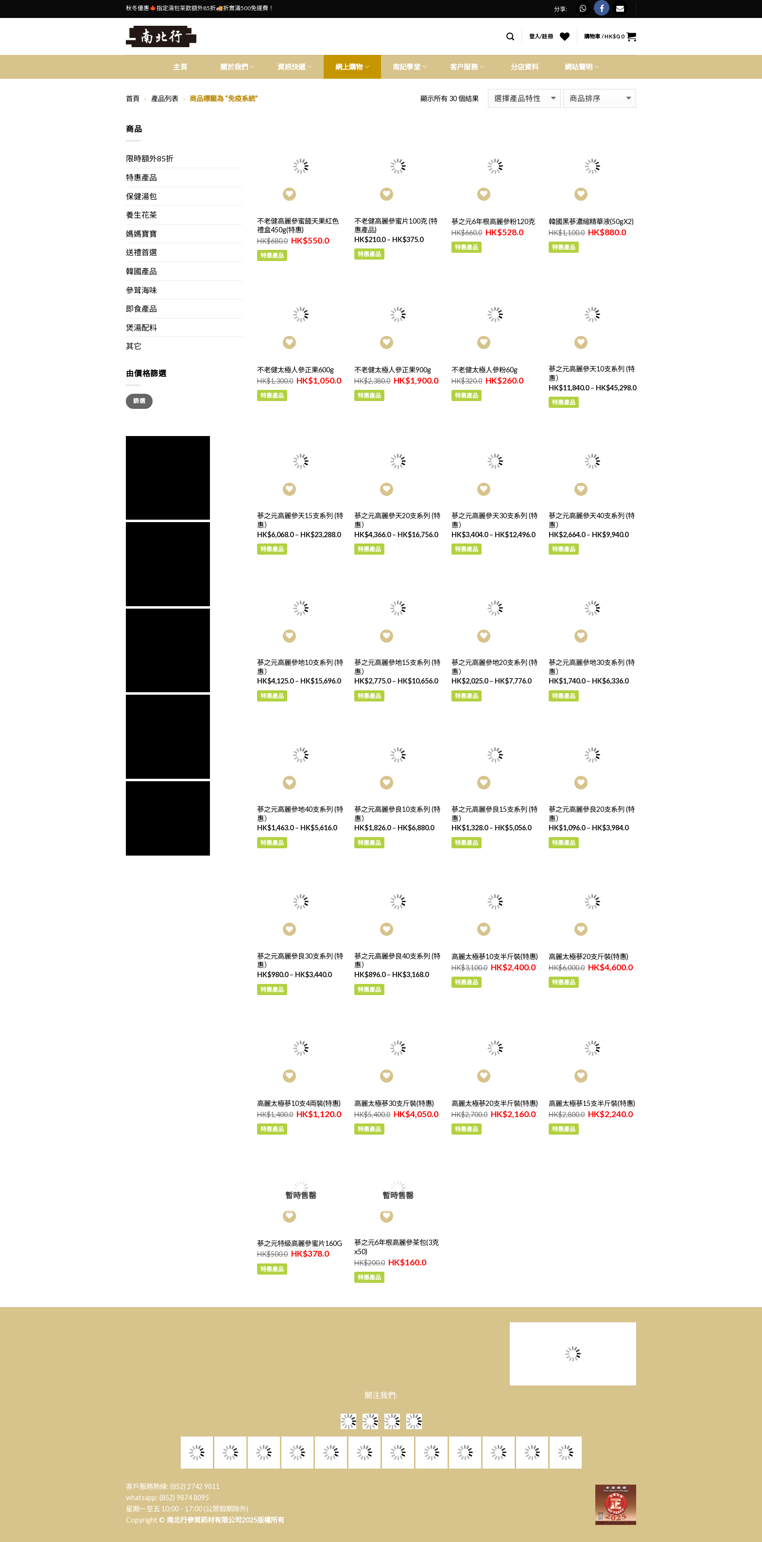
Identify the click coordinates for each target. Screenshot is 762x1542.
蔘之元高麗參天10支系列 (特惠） (592, 373)
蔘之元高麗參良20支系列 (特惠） (592, 814)
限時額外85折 (149, 158)
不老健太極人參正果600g (295, 370)
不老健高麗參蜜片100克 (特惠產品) (395, 225)
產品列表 (164, 98)
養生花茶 (141, 214)
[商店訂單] (599, 98)
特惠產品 (141, 177)
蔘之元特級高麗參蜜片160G (299, 1243)
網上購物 (352, 66)
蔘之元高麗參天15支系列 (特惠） (300, 520)
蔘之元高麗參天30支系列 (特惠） (494, 520)
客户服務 (467, 66)
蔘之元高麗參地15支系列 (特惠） (397, 667)
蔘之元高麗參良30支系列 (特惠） (300, 960)
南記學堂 (410, 66)
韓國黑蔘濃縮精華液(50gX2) (591, 221)
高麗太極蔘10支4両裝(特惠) (299, 1103)
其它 (133, 345)
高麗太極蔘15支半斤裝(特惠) (592, 1103)
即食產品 (141, 308)
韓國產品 (141, 271)
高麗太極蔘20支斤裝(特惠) (588, 956)
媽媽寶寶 (141, 233)
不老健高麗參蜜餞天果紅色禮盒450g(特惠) (298, 225)
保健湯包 (141, 196)
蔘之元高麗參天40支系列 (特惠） (592, 520)
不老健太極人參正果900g (392, 370)
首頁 (132, 98)
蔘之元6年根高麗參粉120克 (493, 221)
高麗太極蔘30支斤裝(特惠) (394, 1103)
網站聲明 (582, 66)
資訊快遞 (294, 66)
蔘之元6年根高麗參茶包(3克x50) (396, 1247)
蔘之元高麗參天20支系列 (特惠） (397, 520)
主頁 (180, 67)
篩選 (139, 400)
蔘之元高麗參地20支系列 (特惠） (494, 667)
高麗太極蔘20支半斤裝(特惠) (494, 1103)
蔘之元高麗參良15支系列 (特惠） (494, 814)
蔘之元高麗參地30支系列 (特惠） (592, 667)
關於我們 (237, 66)
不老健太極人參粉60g (484, 370)
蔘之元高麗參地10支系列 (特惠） (300, 667)
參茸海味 (141, 290)
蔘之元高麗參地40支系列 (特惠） (300, 814)
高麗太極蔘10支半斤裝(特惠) (494, 956)
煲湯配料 (141, 327)
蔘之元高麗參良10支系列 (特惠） (397, 814)
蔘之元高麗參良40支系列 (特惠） (397, 960)
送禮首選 (141, 252)
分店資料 (524, 67)
